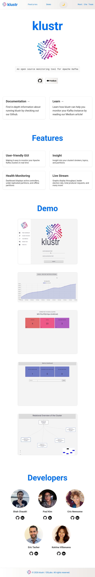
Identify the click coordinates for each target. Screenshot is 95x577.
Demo (48, 4)
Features (32, 4)
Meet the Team (85, 4)
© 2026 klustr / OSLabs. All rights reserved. (51, 572)
